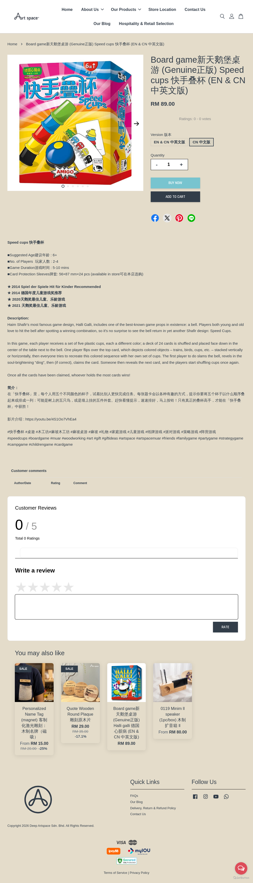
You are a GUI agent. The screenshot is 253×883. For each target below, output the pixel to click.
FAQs (134, 796)
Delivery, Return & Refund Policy (153, 808)
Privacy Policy (139, 873)
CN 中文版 (201, 142)
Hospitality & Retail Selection (146, 24)
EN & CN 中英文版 (169, 142)
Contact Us (195, 9)
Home (67, 9)
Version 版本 (161, 134)
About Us (92, 9)
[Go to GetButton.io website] (241, 878)
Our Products (126, 9)
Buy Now (175, 183)
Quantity (158, 155)
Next (136, 124)
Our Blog (101, 24)
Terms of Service (115, 873)
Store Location (162, 9)
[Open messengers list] (241, 868)
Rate (225, 627)
